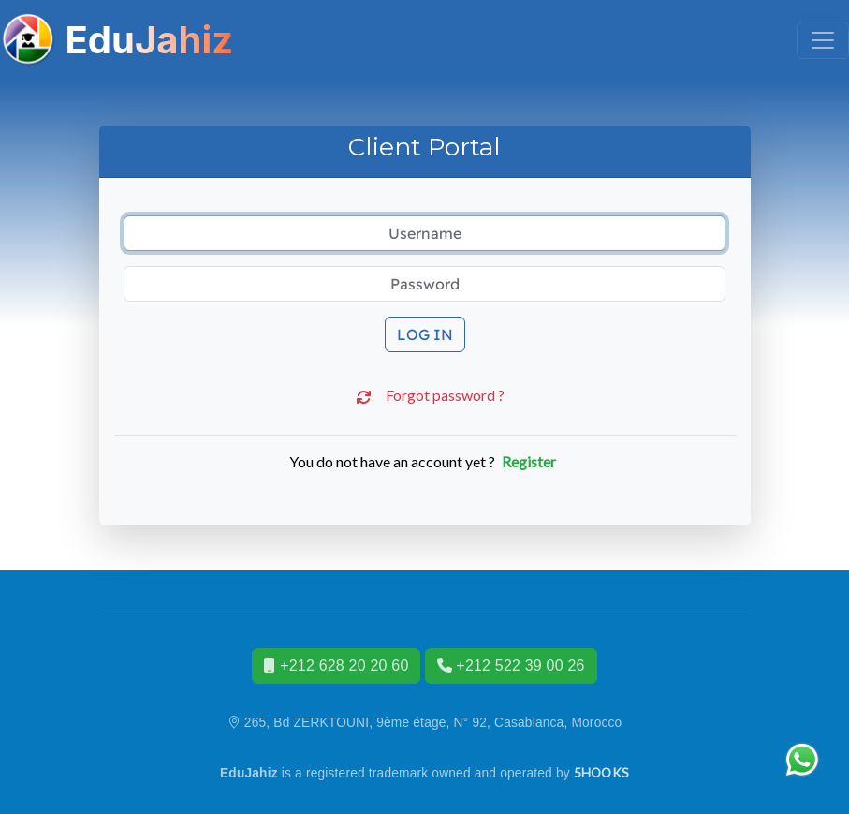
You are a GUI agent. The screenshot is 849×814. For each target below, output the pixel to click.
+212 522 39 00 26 (511, 665)
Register (529, 461)
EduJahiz (116, 40)
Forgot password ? (425, 397)
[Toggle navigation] (823, 40)
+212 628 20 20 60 (336, 665)
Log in (425, 334)
